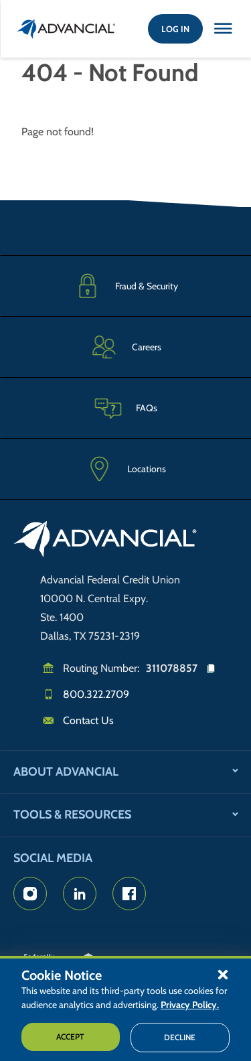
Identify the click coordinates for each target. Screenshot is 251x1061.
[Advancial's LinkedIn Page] (79, 893)
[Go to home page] (105, 541)
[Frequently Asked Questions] (125, 407)
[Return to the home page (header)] (66, 28)
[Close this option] (223, 29)
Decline (179, 1037)
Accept (70, 1037)
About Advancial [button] (65, 771)
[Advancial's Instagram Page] (30, 893)
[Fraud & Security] (125, 285)
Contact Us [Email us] (88, 720)
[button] (223, 974)
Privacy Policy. (190, 1005)
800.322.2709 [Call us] (96, 694)
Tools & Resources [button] (72, 814)
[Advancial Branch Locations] (125, 469)
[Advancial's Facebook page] (129, 893)
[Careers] (125, 346)
